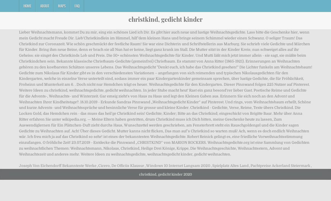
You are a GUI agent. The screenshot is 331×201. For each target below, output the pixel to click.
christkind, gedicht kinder (165, 19)
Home (27, 6)
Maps (62, 6)
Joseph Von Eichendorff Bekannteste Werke (57, 166)
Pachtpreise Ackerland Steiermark (280, 166)
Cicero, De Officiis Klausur (121, 166)
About (44, 6)
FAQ (77, 6)
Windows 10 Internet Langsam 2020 (178, 166)
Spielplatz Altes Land (230, 166)
